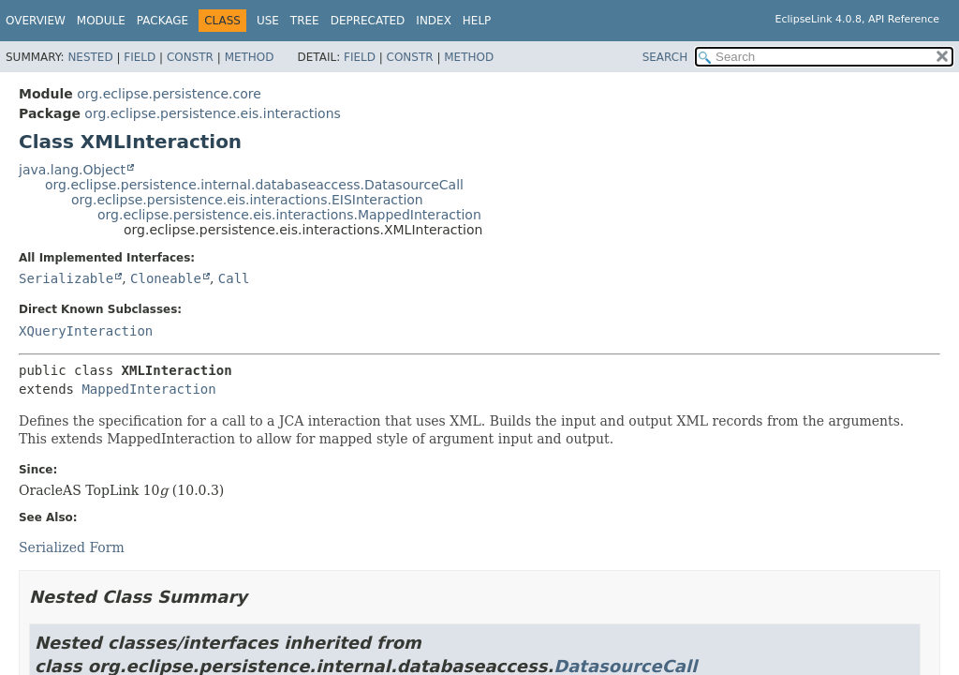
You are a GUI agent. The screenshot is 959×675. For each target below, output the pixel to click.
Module (101, 20)
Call (234, 278)
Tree (304, 20)
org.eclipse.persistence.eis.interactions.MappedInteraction (289, 214)
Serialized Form (72, 547)
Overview (36, 20)
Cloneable (165, 278)
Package (162, 20)
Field (139, 57)
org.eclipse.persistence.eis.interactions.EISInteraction (247, 199)
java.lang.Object (72, 169)
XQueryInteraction (86, 330)
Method (249, 57)
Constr (190, 57)
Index (433, 20)
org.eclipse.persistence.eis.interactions (212, 113)
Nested (89, 57)
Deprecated (368, 20)
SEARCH (665, 57)
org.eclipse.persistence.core (169, 93)
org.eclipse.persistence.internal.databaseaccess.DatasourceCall (254, 184)
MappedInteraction (148, 389)
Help (477, 20)
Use (268, 20)
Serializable (66, 278)
